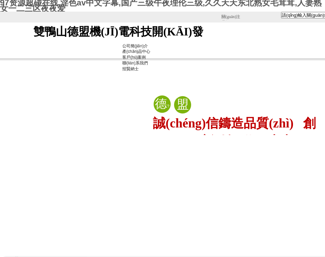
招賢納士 (130, 68)
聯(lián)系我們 (135, 63)
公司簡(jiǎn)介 (135, 46)
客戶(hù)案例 (134, 57)
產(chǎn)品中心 (136, 51)
